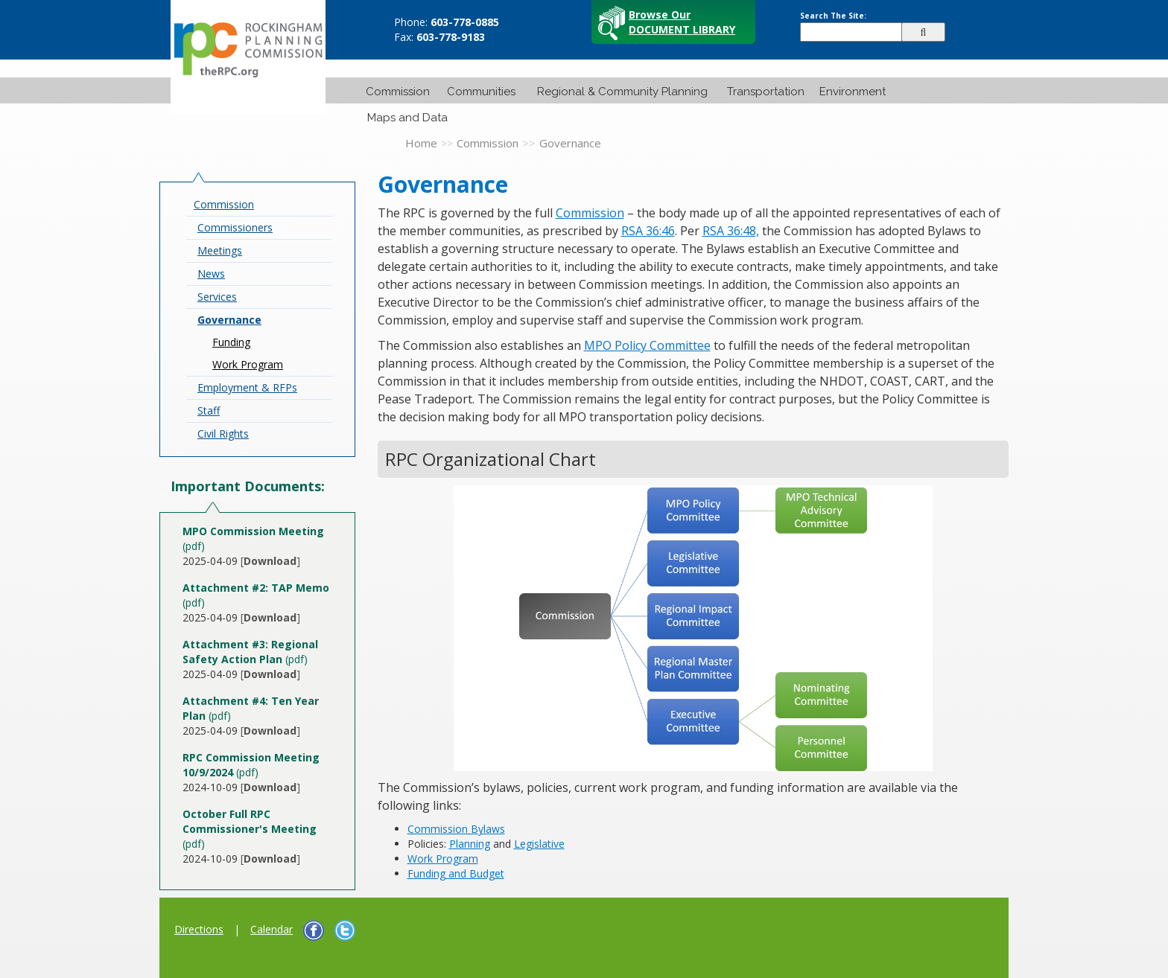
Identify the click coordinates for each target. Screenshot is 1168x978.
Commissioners (235, 227)
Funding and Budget (455, 873)
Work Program (247, 364)
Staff (208, 410)
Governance (229, 320)
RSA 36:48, (730, 231)
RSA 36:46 (648, 231)
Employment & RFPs (247, 387)
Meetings (219, 250)
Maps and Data (407, 117)
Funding (231, 342)
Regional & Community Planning (622, 91)
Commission (398, 91)
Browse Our (682, 21)
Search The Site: (833, 15)
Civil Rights (223, 433)
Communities (481, 91)
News (211, 273)
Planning (469, 844)
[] (270, 561)
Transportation (765, 91)
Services (217, 297)
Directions (198, 929)
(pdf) (250, 651)
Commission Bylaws (456, 829)
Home (421, 142)
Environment (852, 91)
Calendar (271, 929)
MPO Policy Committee (647, 345)
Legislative (539, 844)
